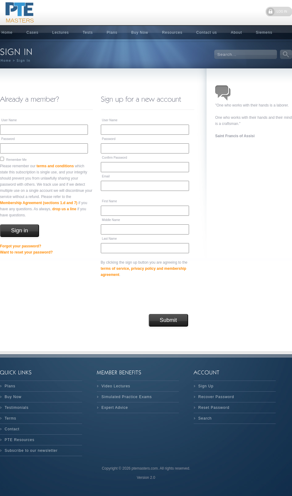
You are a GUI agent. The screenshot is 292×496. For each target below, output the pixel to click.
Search (205, 418)
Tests (88, 32)
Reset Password (213, 407)
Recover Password (216, 397)
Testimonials (17, 407)
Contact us (206, 32)
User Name (9, 120)
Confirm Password (114, 157)
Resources (172, 32)
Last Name (109, 238)
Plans (112, 32)
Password (8, 139)
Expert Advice (114, 407)
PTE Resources (19, 440)
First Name (109, 201)
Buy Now (139, 32)
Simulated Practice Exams (126, 397)
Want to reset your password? (26, 252)
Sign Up (206, 386)
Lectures (60, 32)
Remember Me (16, 159)
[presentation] (147, 296)
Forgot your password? (20, 246)
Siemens (264, 32)
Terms (10, 418)
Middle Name (111, 220)
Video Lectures (115, 386)
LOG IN (282, 11)
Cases (32, 32)
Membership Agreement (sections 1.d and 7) (38, 203)
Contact (12, 429)
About (236, 32)
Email (106, 176)
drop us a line (64, 209)
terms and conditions (55, 166)
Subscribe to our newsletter (31, 450)
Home (6, 60)
